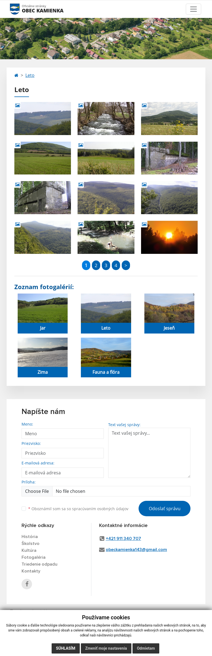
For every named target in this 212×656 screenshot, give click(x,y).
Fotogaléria (34, 557)
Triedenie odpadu (39, 564)
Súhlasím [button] (65, 648)
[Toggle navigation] (193, 9)
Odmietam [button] (146, 648)
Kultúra (29, 550)
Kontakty (31, 571)
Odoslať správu (165, 509)
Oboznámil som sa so (78, 508)
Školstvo (30, 543)
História (30, 536)
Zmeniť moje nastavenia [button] (106, 648)
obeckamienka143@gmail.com (136, 549)
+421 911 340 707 (123, 538)
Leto (30, 75)
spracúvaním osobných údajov (100, 508)
